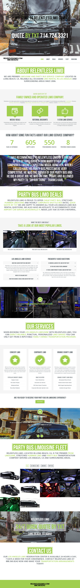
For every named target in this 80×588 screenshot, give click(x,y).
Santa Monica (17, 102)
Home (42, 59)
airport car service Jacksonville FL (22, 209)
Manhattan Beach (36, 102)
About (48, 59)
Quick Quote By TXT (40, 94)
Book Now (74, 59)
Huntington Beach (44, 102)
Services (60, 59)
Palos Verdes (28, 102)
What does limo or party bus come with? (21, 263)
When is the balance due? (21, 275)
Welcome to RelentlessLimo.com (40, 18)
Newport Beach (66, 102)
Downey (11, 102)
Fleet (67, 59)
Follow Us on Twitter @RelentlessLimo (40, 304)
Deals (54, 59)
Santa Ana (60, 102)
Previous (38, 436)
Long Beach (68, 101)
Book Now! (40, 401)
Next (41, 436)
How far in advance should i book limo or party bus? (21, 279)
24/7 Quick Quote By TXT (40, 526)
